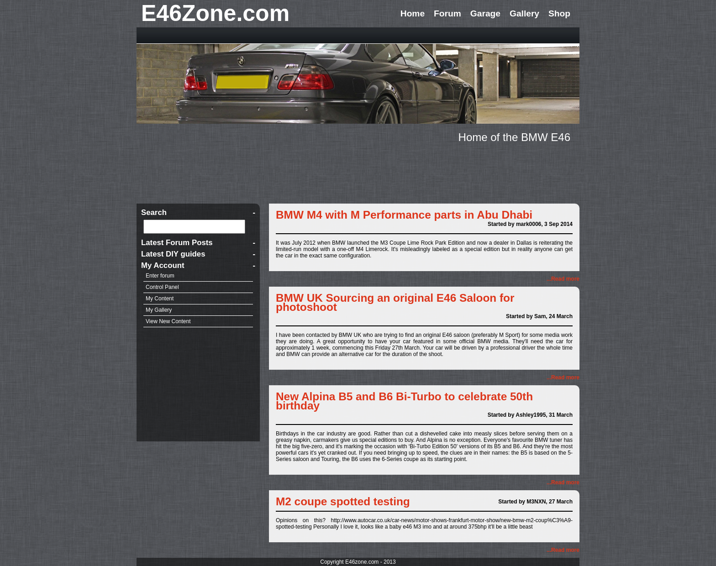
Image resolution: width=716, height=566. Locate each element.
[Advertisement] (358, 171)
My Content (160, 298)
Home (412, 13)
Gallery (524, 13)
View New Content (168, 321)
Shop (559, 13)
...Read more (563, 279)
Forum (447, 13)
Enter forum (160, 276)
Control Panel (162, 287)
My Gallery (159, 310)
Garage (485, 13)
